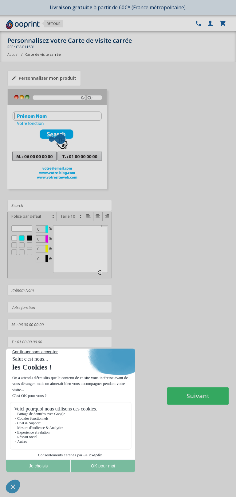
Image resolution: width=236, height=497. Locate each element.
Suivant (198, 396)
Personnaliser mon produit (44, 78)
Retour (54, 23)
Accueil (13, 54)
